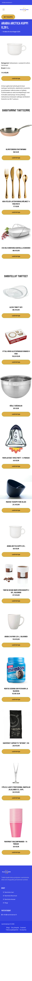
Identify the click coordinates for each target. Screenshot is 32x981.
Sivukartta (23, 930)
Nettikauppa (8, 17)
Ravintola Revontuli (11, 896)
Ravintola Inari (9, 892)
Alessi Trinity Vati (16, 307)
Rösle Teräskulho (16, 406)
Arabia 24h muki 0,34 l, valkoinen (16, 636)
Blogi (6, 903)
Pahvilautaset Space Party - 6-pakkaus (16, 458)
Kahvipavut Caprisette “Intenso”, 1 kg (16, 743)
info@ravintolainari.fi (7, 2)
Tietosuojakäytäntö (12, 930)
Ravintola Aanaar (10, 899)
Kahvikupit (4, 65)
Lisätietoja (16, 78)
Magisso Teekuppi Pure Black (16, 502)
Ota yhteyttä (15, 927)
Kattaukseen (14, 63)
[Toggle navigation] (3, 9)
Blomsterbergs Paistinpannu (16, 149)
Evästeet (23, 927)
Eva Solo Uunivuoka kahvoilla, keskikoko (16, 248)
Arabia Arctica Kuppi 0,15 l (16, 546)
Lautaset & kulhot (24, 63)
